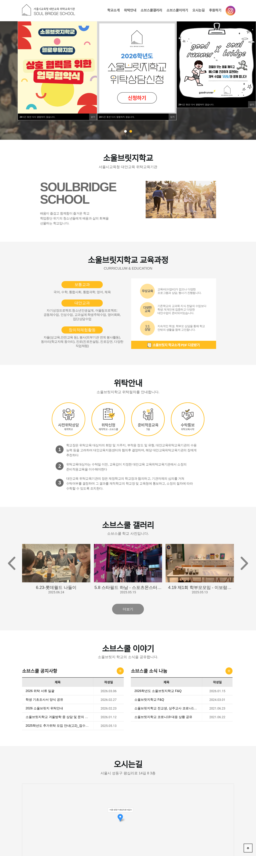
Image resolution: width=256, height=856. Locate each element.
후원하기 (215, 10)
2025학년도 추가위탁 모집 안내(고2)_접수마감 (59, 725)
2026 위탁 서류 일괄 (40, 691)
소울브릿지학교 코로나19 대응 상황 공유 (163, 717)
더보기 (128, 609)
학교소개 (113, 10)
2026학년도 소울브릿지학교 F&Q (158, 691)
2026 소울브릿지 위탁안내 (44, 708)
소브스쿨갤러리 (151, 10)
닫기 (93, 116)
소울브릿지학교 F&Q (149, 699)
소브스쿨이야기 (177, 10)
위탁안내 (130, 10)
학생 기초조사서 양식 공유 (44, 699)
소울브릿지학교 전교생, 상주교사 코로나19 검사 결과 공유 (176, 708)
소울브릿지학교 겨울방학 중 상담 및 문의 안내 (58, 717)
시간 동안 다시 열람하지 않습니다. (37, 116)
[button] (244, 563)
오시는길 (198, 10)
